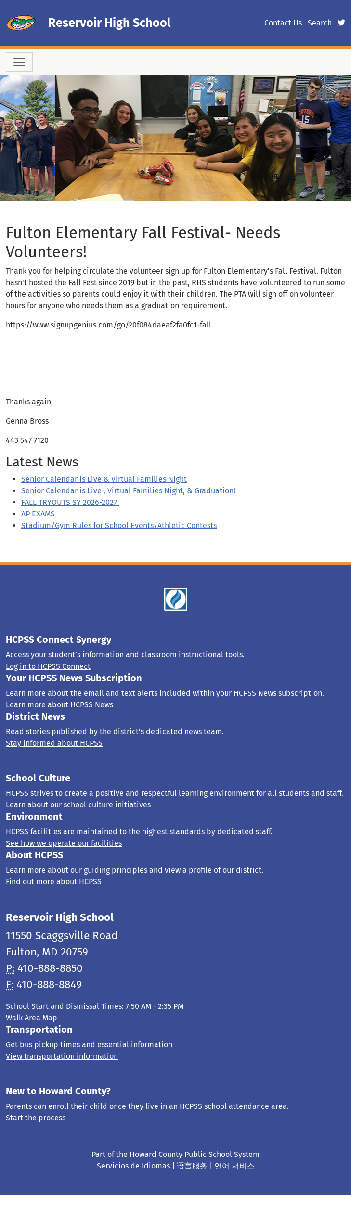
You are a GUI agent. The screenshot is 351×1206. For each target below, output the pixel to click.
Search (320, 22)
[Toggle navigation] (19, 62)
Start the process (35, 1117)
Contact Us (283, 22)
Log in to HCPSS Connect (48, 666)
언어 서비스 (234, 1165)
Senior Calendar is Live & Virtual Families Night (104, 479)
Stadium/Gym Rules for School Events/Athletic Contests (119, 525)
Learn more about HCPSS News (59, 704)
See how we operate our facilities (64, 843)
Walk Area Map (31, 1017)
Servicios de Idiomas (133, 1165)
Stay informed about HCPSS (54, 743)
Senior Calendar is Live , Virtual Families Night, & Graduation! (128, 490)
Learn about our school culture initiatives (78, 804)
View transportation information (62, 1056)
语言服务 (192, 1165)
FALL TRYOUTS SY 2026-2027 (70, 502)
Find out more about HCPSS (54, 881)
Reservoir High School (109, 22)
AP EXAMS (38, 513)
